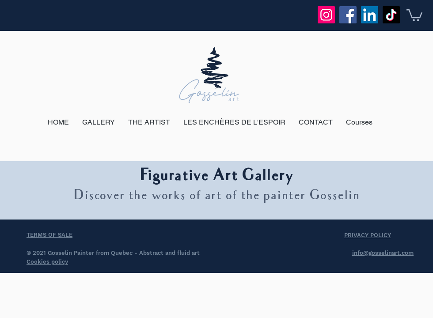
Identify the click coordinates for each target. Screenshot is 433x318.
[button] (414, 14)
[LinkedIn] (369, 14)
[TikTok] (391, 14)
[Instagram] (326, 14)
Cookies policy (47, 261)
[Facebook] (348, 14)
